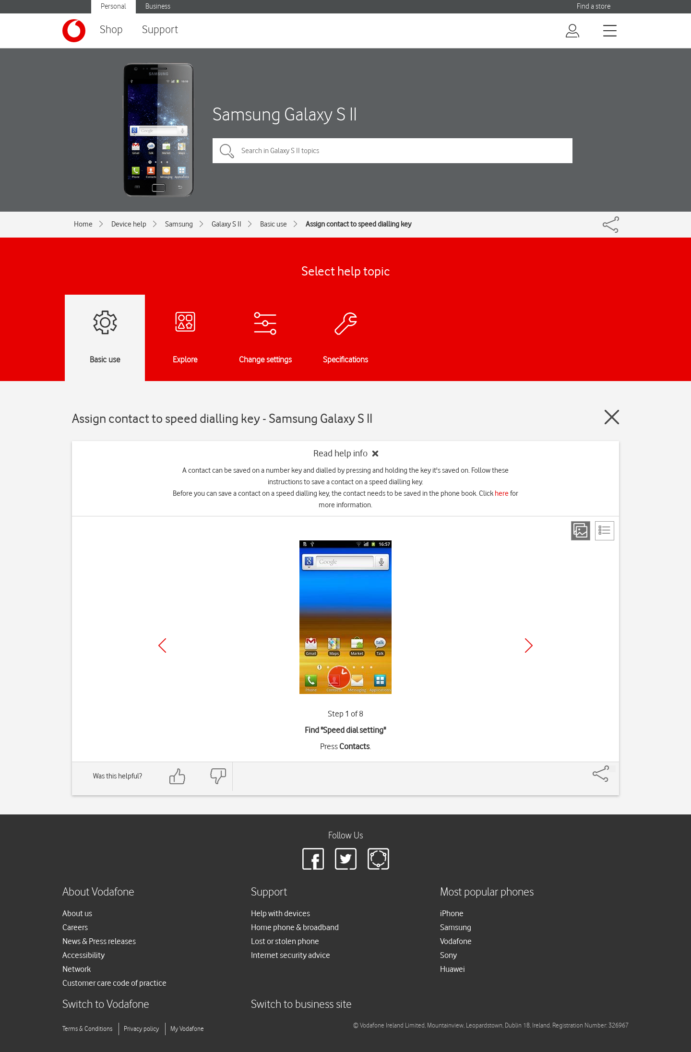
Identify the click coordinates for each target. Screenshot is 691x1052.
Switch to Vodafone (105, 1005)
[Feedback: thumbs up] (177, 776)
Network (76, 969)
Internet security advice (290, 955)
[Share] (612, 768)
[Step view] (580, 530)
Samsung (179, 224)
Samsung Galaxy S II (285, 114)
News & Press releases (99, 941)
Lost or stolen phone (285, 941)
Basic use (273, 224)
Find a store (593, 6)
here (502, 493)
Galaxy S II (226, 224)
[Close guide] (612, 417)
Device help (128, 224)
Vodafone (456, 941)
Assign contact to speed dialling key (358, 224)
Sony (448, 955)
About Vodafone (98, 892)
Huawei (452, 969)
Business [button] (157, 6)
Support (160, 30)
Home (83, 224)
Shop (111, 30)
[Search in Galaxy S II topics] (392, 150)
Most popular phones (487, 892)
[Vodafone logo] (73, 30)
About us (77, 913)
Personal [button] (113, 6)
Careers (75, 927)
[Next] (529, 645)
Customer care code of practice (114, 983)
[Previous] (162, 645)
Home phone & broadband (295, 927)
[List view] (604, 530)
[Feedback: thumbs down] (218, 776)
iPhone (452, 913)
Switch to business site (301, 1005)
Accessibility (83, 955)
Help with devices (280, 913)
